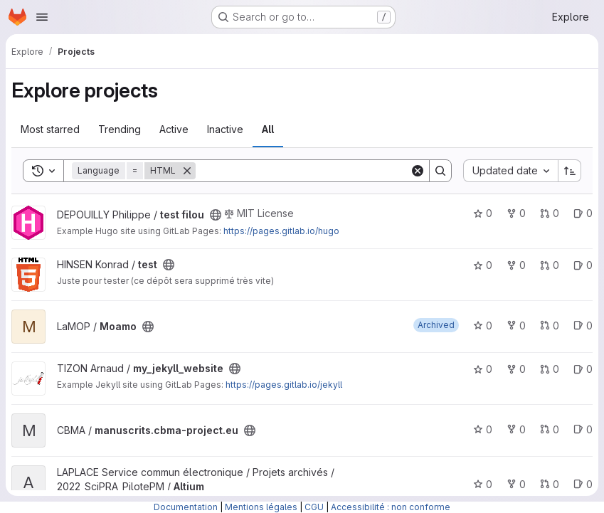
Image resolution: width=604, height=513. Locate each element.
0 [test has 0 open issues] (583, 265)
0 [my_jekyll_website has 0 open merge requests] (549, 369)
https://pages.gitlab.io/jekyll (284, 384)
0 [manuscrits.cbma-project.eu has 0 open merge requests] (549, 429)
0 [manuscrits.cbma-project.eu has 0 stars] (482, 429)
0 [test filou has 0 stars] (482, 213)
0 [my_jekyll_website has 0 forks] (516, 369)
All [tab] (268, 129)
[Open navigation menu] (42, 17)
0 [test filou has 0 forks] (516, 213)
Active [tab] (174, 129)
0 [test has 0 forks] (516, 265)
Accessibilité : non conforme (390, 507)
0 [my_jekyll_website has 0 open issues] (583, 369)
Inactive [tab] (225, 129)
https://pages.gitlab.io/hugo (281, 231)
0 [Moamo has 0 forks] (516, 325)
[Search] (302, 170)
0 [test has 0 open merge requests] (549, 265)
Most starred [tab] (50, 129)
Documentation (186, 507)
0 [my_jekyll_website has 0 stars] (482, 369)
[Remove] (187, 170)
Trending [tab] (119, 129)
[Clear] (417, 170)
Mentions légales (261, 507)
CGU (314, 507)
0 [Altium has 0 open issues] (583, 484)
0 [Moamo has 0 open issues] (583, 325)
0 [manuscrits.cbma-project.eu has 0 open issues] (583, 429)
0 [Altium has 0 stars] (482, 484)
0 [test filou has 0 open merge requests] (549, 213)
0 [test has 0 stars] (482, 265)
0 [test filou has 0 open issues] (583, 213)
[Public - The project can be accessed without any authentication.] (215, 215)
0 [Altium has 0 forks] (516, 484)
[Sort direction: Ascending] (569, 170)
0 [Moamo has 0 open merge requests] (549, 325)
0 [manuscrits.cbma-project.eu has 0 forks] (516, 429)
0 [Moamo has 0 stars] (482, 325)
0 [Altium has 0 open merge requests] (549, 484)
